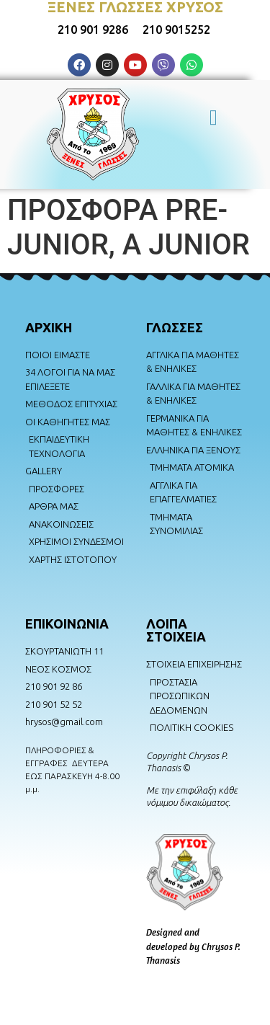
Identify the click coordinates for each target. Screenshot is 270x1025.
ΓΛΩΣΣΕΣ (174, 327)
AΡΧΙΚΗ (48, 327)
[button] (213, 115)
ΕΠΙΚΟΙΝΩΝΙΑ (67, 623)
